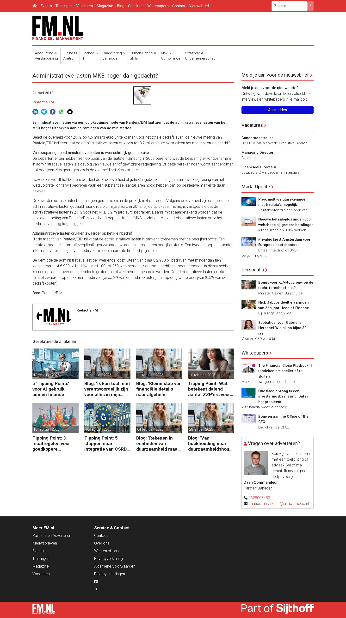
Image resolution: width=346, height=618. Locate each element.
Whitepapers (158, 6)
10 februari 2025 (202, 375)
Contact (178, 6)
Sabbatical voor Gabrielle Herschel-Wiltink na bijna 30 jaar (282, 328)
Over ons (101, 543)
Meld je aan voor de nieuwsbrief (275, 75)
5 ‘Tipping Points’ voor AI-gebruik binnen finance (50, 389)
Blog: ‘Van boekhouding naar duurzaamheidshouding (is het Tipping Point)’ (210, 443)
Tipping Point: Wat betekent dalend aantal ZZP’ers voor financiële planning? (209, 389)
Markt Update (255, 187)
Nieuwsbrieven (44, 543)
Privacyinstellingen (109, 574)
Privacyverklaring (108, 558)
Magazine (105, 6)
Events (46, 6)
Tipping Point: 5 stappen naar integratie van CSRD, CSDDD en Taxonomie (106, 443)
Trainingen (64, 6)
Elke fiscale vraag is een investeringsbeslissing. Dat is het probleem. (283, 396)
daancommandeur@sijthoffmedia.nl (278, 503)
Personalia (252, 270)
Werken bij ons (106, 551)
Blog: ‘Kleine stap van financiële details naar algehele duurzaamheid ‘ (159, 389)
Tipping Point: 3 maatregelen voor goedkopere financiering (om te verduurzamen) (52, 443)
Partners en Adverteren (51, 535)
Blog (120, 6)
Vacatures (84, 6)
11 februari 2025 (150, 375)
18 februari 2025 (46, 375)
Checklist (136, 6)
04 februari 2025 (150, 429)
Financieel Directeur (258, 167)
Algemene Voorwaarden (114, 566)
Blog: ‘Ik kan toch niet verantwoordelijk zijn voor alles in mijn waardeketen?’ (107, 389)
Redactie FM (43, 102)
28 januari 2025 (201, 429)
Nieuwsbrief (199, 6)
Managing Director (257, 152)
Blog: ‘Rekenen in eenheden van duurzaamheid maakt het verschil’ (159, 443)
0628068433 (259, 498)
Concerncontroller (257, 138)
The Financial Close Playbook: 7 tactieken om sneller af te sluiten (285, 371)
